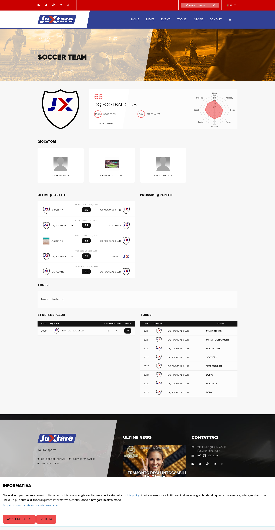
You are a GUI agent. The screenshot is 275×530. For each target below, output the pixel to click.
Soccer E (211, 383)
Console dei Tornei (53, 459)
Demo (209, 374)
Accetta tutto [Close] (19, 519)
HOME (135, 19)
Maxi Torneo (214, 331)
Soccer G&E (213, 348)
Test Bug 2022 (214, 366)
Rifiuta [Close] (46, 519)
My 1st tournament (217, 339)
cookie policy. (131, 495)
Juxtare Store (50, 463)
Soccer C (211, 357)
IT (229, 5)
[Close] (30, 505)
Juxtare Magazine (84, 459)
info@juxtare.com (208, 455)
